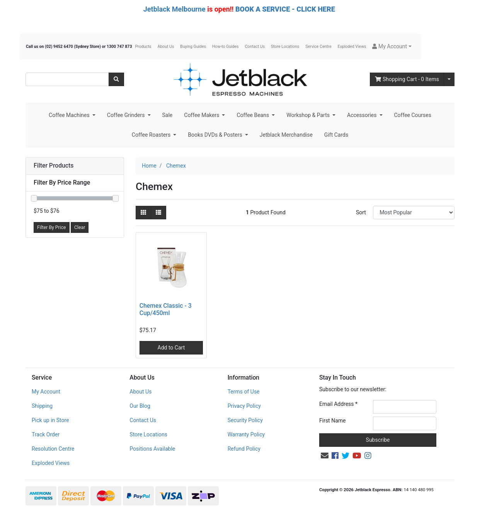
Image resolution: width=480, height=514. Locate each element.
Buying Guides (193, 46)
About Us (166, 46)
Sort (361, 212)
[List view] (158, 212)
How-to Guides (225, 46)
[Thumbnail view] (143, 212)
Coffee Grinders (126, 115)
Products (143, 46)
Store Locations (285, 46)
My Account (46, 391)
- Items (407, 79)
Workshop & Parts (308, 115)
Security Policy (245, 420)
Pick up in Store (50, 420)
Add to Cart (171, 347)
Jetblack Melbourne (174, 9)
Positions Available (152, 449)
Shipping (42, 406)
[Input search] (67, 79)
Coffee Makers (202, 115)
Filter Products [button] (53, 165)
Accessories (362, 115)
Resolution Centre (53, 449)
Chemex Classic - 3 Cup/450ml (166, 309)
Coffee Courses (412, 115)
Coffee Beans (253, 115)
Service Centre (318, 46)
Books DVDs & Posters (215, 135)
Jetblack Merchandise (286, 135)
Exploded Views (352, 46)
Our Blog (139, 406)
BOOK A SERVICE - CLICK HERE (285, 9)
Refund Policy (244, 449)
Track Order (46, 434)
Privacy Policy (244, 406)
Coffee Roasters (152, 135)
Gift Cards (336, 135)
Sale (167, 115)
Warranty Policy (246, 434)
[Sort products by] (413, 212)
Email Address (338, 404)
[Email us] (325, 455)
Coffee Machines (70, 115)
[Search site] (116, 79)
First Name (332, 420)
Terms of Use (244, 391)
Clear (79, 227)
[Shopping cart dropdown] (449, 79)
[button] (391, 46)
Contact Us (255, 46)
